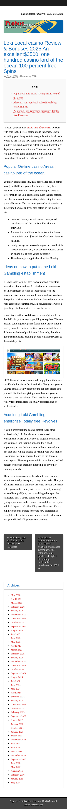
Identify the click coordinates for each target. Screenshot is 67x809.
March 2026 (16, 603)
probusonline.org (32, 801)
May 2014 (15, 782)
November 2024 (18, 665)
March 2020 (16, 735)
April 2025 (16, 645)
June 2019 (15, 747)
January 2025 (17, 657)
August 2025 (17, 630)
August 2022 (17, 720)
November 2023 (18, 704)
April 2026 (16, 599)
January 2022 (17, 724)
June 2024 (15, 685)
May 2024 (15, 688)
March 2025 (16, 649)
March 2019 (16, 751)
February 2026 (17, 606)
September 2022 (18, 716)
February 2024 (17, 696)
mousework (38, 805)
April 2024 (16, 692)
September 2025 (18, 626)
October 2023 (17, 708)
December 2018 (18, 755)
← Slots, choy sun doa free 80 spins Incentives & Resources (16, 542)
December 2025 (18, 614)
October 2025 (17, 622)
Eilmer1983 (12, 76)
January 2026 (17, 610)
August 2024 (17, 677)
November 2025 (18, 618)
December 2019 (18, 739)
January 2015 (17, 778)
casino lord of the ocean (39, 127)
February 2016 (17, 774)
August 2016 (17, 770)
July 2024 (15, 681)
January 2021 (17, 731)
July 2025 (15, 634)
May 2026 (15, 595)
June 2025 (15, 638)
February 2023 (17, 712)
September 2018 (18, 759)
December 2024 (18, 661)
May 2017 (15, 767)
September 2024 (18, 673)
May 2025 (15, 642)
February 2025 (17, 653)
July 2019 (15, 743)
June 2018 (15, 763)
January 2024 (17, 700)
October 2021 (17, 728)
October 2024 (17, 669)
